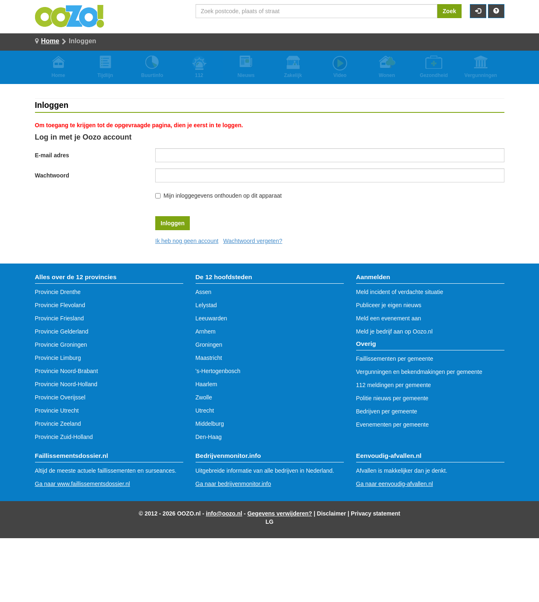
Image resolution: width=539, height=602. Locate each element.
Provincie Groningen (61, 344)
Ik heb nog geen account (186, 241)
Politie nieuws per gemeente (392, 398)
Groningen (209, 344)
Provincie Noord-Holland (66, 384)
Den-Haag (209, 437)
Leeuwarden (211, 318)
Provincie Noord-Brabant (66, 371)
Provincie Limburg (58, 358)
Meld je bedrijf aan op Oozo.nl (394, 331)
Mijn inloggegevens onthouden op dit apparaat (222, 195)
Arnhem (206, 331)
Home (50, 40)
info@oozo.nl (224, 513)
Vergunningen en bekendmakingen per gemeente (419, 372)
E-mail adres (52, 155)
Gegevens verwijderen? (279, 513)
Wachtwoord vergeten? (252, 241)
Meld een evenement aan (388, 318)
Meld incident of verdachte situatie (399, 292)
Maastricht (209, 358)
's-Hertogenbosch (218, 371)
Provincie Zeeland (58, 423)
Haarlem (206, 384)
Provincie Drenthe (58, 292)
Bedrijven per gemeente (387, 411)
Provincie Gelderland (62, 331)
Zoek (449, 11)
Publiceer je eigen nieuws (389, 305)
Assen (204, 292)
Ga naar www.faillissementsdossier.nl (82, 484)
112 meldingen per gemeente (393, 385)
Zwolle (204, 397)
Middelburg (210, 423)
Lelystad (206, 305)
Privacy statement (375, 513)
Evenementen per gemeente (392, 424)
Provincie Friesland (59, 318)
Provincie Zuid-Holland (64, 437)
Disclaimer (331, 513)
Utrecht (205, 410)
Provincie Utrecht (57, 410)
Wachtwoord (52, 175)
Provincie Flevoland (60, 305)
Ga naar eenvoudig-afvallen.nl (394, 484)
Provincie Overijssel (60, 397)
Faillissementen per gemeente (395, 358)
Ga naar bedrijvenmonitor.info (233, 484)
